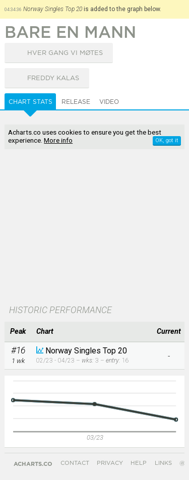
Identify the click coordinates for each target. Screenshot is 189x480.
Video (109, 102)
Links (163, 463)
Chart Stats (30, 102)
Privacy (110, 463)
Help (139, 463)
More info (58, 140)
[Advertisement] (94, 227)
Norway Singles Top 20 (86, 350)
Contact (74, 463)
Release (75, 102)
